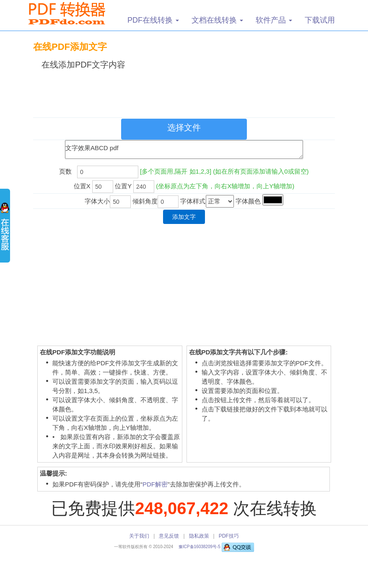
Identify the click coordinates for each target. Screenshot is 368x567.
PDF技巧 (229, 536)
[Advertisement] (185, 92)
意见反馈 (169, 536)
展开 (5, 230)
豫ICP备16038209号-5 (200, 546)
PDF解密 (155, 484)
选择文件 (184, 127)
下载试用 (320, 20)
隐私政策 (199, 536)
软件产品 (274, 20)
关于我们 (139, 536)
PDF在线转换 (153, 20)
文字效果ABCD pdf (184, 149)
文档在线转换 (217, 20)
